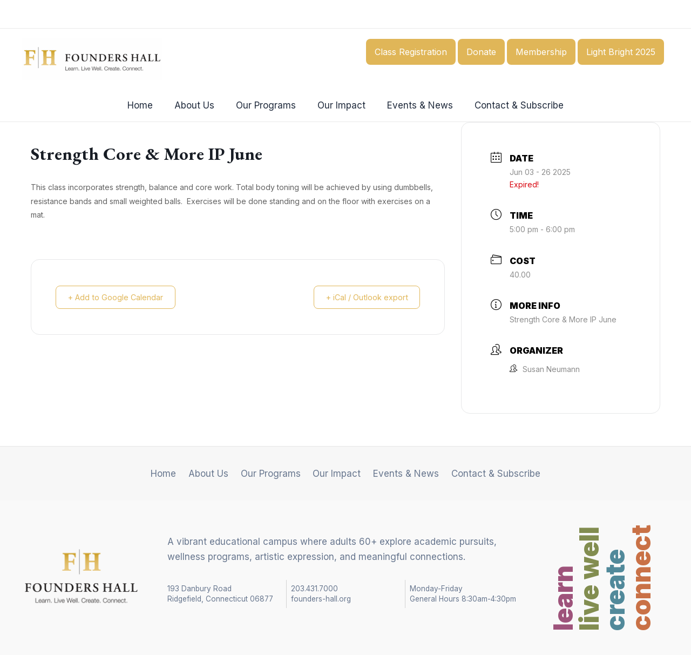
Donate (481, 51)
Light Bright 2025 (620, 51)
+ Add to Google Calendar (119, 297)
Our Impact (340, 105)
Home (148, 105)
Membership (541, 51)
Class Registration (411, 51)
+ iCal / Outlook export (362, 297)
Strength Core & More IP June (563, 319)
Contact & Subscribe (510, 105)
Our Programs (267, 105)
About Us (199, 105)
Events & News (415, 105)
